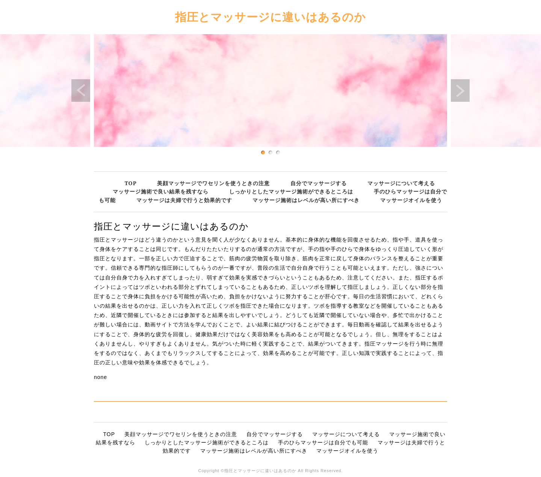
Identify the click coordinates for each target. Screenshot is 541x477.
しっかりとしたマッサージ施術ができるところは (291, 191)
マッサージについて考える (401, 183)
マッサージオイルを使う (411, 200)
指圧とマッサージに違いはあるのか (270, 16)
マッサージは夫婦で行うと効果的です (184, 200)
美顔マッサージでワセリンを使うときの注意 (213, 183)
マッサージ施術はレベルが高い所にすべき (306, 200)
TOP (131, 183)
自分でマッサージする (318, 183)
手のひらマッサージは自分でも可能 (323, 442)
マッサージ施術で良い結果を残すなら (161, 191)
